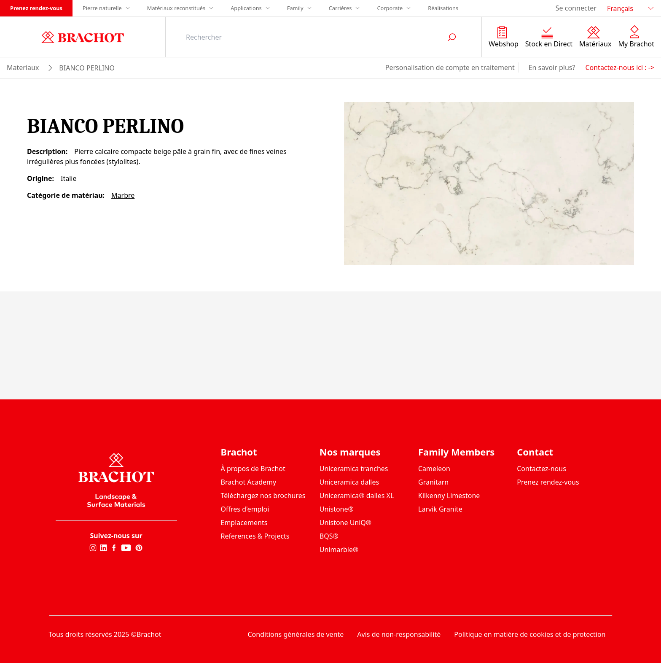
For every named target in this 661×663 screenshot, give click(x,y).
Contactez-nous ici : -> (619, 67)
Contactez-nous (541, 468)
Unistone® (337, 509)
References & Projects (255, 536)
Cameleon (434, 468)
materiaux (23, 67)
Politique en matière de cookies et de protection (529, 634)
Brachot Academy (249, 482)
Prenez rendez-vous (36, 8)
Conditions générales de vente (296, 634)
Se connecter (576, 8)
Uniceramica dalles (349, 482)
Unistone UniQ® (345, 522)
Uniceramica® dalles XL (357, 495)
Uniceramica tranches (354, 468)
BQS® (329, 536)
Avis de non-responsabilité (399, 634)
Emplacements (244, 522)
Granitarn (433, 482)
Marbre (122, 195)
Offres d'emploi (245, 509)
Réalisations (443, 8)
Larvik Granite (440, 509)
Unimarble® (339, 549)
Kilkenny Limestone (449, 495)
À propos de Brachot (253, 468)
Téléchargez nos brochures (263, 495)
